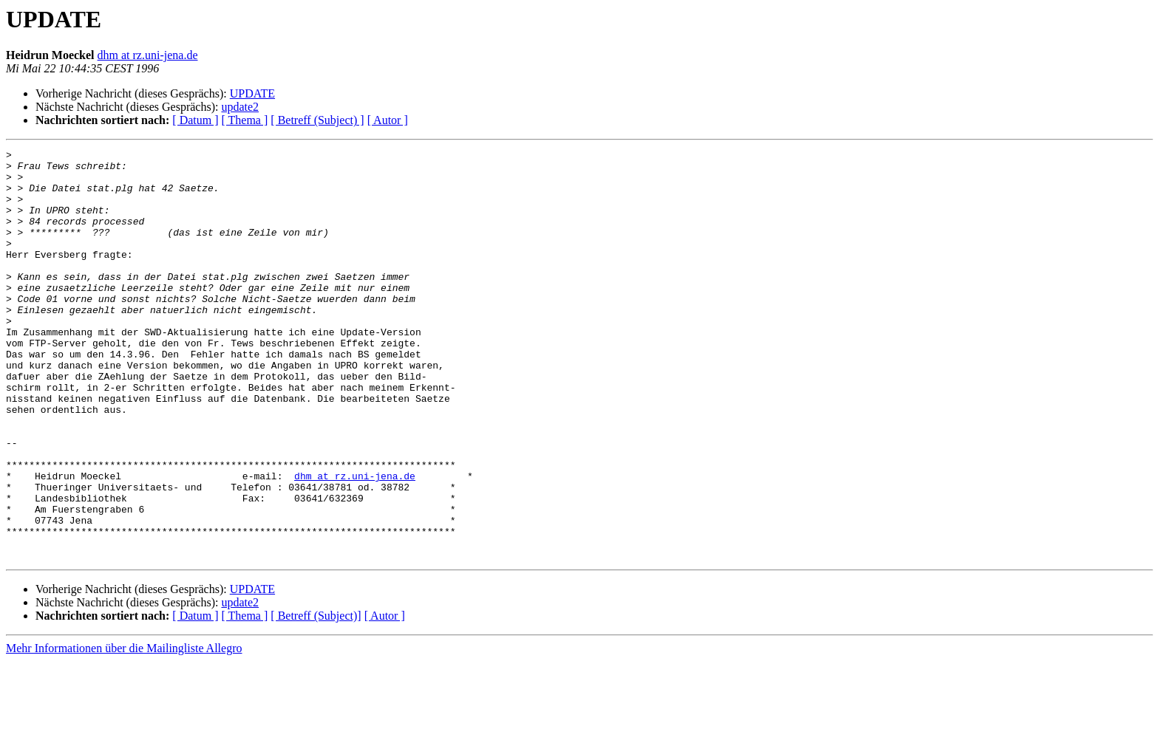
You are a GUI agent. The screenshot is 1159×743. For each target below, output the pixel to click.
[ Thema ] (245, 120)
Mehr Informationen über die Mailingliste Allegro (124, 730)
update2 (240, 106)
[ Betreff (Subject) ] (317, 120)
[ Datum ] (195, 120)
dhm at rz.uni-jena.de (148, 55)
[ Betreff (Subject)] (316, 697)
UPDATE (252, 93)
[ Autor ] (387, 120)
